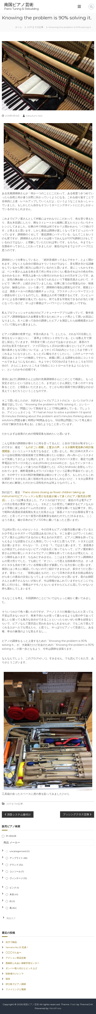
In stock (11, 836)
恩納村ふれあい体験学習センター (22, 963)
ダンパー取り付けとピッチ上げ (21, 968)
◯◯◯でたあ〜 (13, 952)
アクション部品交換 (16, 957)
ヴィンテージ (18, 878)
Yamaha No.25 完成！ (17, 947)
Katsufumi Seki (34, 115)
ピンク (14, 887)
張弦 (8, 978)
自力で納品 (11, 942)
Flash (73, 1004)
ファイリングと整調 (16, 989)
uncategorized (20, 851)
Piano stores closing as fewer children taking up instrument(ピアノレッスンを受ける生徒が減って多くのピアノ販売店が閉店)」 (46, 496)
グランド (16, 864)
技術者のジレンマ (15, 973)
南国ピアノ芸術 (18, 4)
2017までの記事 (35, 27)
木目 (14, 894)
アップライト (18, 858)
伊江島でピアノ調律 (16, 984)
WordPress (55, 1008)
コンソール (17, 871)
